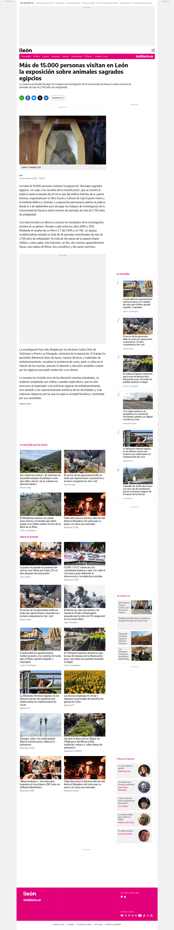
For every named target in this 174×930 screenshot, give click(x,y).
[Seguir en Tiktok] (144, 915)
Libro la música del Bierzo (73, 3)
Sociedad (55, 56)
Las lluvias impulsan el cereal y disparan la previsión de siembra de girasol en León (83, 698)
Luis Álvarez (128, 498)
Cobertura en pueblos (88, 3)
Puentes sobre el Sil (125, 3)
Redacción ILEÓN (71, 527)
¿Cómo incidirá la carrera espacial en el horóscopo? (126, 800)
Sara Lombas (25, 577)
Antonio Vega (25, 487)
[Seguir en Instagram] (136, 915)
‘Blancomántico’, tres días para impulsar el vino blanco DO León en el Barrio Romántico (40, 784)
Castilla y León (101, 56)
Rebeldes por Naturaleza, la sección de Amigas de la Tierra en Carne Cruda (134, 619)
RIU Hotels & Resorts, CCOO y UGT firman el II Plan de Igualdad (124, 608)
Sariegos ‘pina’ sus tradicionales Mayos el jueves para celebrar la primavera (37, 741)
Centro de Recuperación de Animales (107, 3)
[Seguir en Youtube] (140, 915)
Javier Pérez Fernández (123, 788)
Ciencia (65, 56)
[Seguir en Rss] (151, 915)
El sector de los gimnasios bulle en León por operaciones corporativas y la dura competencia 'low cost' (84, 478)
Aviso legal (98, 924)
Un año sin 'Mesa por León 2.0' (45, 3)
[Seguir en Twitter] (125, 915)
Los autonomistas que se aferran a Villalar (125, 817)
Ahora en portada (29, 536)
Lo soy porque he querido (125, 767)
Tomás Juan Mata (125, 834)
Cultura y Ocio (25, 404)
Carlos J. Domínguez (28, 530)
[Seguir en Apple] (125, 896)
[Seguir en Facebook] (129, 915)
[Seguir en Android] (122, 896)
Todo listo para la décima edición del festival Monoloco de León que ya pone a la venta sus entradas (84, 521)
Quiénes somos (58, 924)
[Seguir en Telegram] (132, 915)
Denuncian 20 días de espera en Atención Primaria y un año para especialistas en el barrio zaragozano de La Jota (124, 639)
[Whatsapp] (21, 97)
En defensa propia (125, 831)
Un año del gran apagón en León (142, 3)
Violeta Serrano (124, 771)
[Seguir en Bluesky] (122, 915)
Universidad (76, 56)
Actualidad (26, 56)
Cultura (45, 56)
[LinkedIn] (46, 97)
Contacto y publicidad (113, 924)
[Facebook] (27, 97)
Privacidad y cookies (84, 924)
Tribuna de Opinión (126, 759)
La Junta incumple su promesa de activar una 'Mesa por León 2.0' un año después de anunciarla (39, 570)
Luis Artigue (123, 806)
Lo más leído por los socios (33, 444)
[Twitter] (40, 97)
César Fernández (70, 622)
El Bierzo (88, 56)
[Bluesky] (33, 97)
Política (36, 56)
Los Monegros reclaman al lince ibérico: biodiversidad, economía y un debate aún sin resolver (124, 654)
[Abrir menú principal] (153, 50)
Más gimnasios (60, 3)
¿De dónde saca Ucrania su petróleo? (126, 783)
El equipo (70, 924)
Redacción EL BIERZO (73, 751)
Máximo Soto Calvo (126, 822)
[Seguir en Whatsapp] (148, 915)
